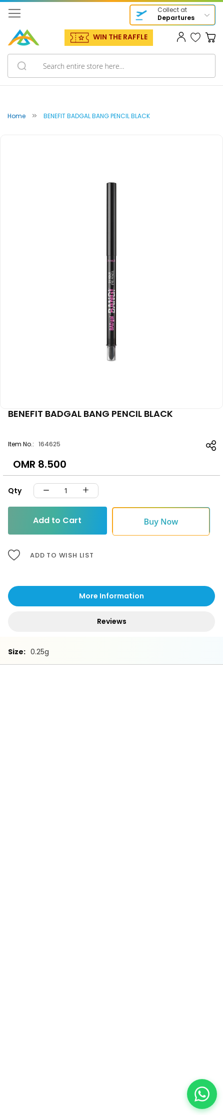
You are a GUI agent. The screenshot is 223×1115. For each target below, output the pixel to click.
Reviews (111, 621)
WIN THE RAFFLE (120, 37)
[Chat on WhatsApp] (202, 1094)
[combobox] (112, 66)
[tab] (111, 596)
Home (17, 116)
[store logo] (24, 37)
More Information (111, 596)
